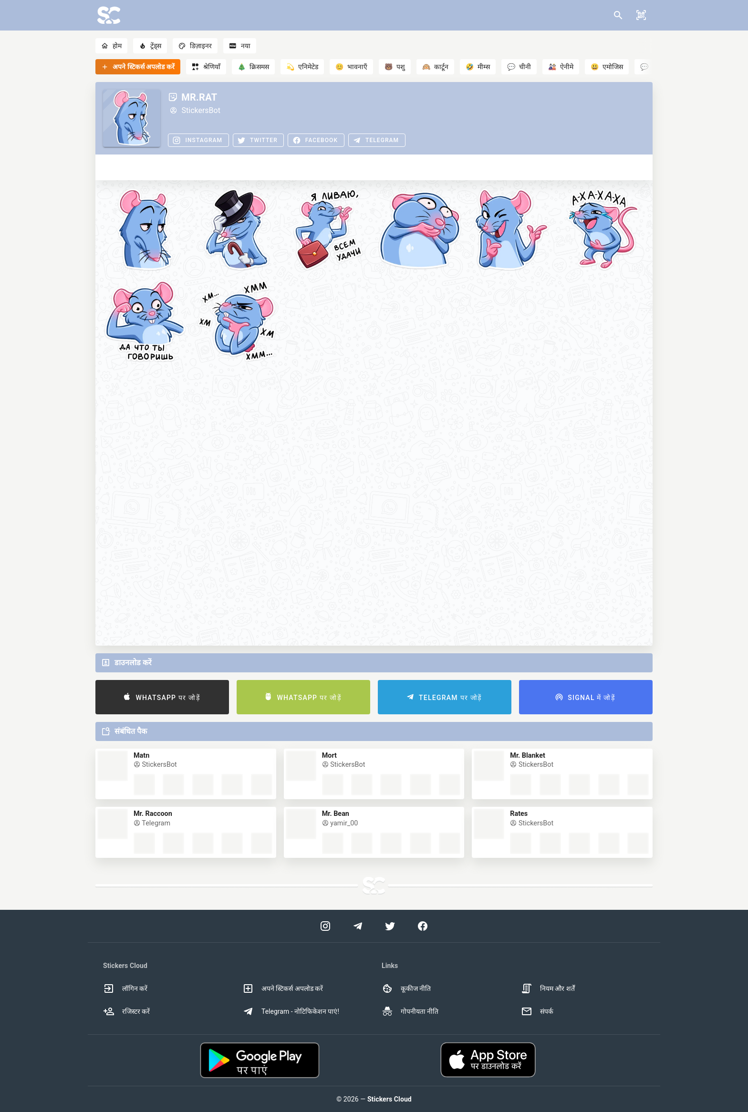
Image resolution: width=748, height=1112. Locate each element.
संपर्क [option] (537, 1011)
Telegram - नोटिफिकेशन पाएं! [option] (290, 1011)
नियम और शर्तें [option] (548, 988)
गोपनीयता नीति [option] (410, 1011)
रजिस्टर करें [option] (126, 1011)
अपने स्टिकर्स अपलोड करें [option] (282, 988)
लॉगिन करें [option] (125, 988)
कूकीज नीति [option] (406, 988)
